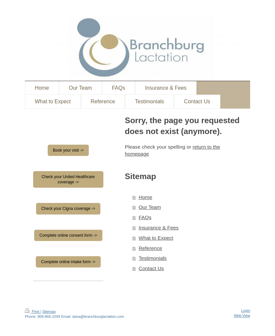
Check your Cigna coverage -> (68, 208)
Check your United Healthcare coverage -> (68, 179)
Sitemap (49, 311)
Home (145, 197)
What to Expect (155, 238)
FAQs (144, 217)
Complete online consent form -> (68, 235)
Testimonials (152, 258)
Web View (242, 315)
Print (32, 311)
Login (245, 310)
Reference (150, 248)
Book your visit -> (68, 150)
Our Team (149, 207)
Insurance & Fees (158, 227)
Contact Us (151, 268)
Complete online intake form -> (68, 262)
